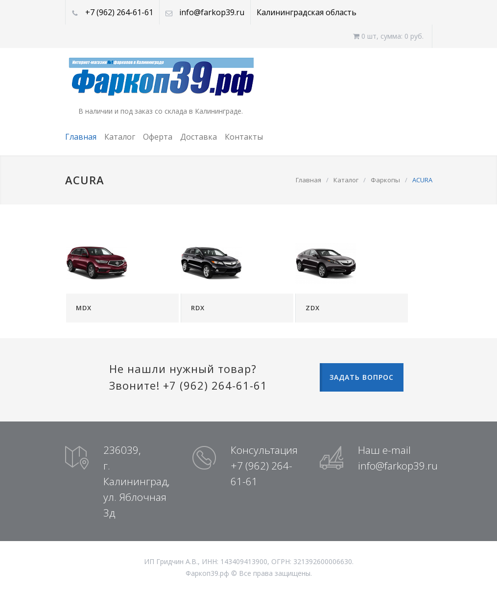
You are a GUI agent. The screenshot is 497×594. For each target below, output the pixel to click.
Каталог (119, 136)
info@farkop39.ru (211, 12)
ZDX (313, 307)
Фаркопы (385, 179)
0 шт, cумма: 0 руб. (388, 36)
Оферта (157, 136)
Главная (80, 136)
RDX (198, 307)
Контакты (244, 136)
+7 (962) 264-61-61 (119, 12)
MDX (84, 307)
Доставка (198, 136)
